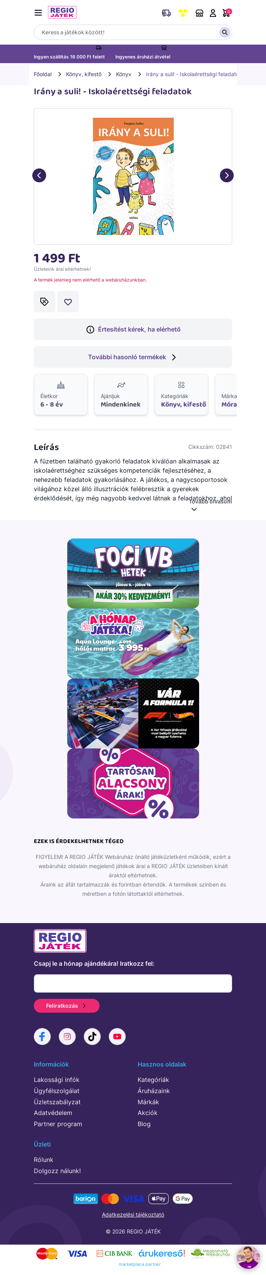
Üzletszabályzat (57, 1102)
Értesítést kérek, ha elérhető (133, 329)
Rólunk (43, 1159)
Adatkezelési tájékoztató (133, 1214)
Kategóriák (153, 1079)
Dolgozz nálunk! (57, 1171)
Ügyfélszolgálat (57, 1091)
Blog (144, 1124)
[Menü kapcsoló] (40, 11)
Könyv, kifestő (83, 74)
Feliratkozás (66, 1005)
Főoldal (43, 74)
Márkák (148, 1102)
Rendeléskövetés (166, 13)
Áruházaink (199, 13)
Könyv (123, 74)
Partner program (58, 1124)
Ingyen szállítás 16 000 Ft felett (69, 57)
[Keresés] (133, 32)
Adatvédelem (53, 1113)
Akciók (148, 1113)
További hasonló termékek (133, 357)
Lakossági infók (57, 1079)
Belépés (213, 13)
